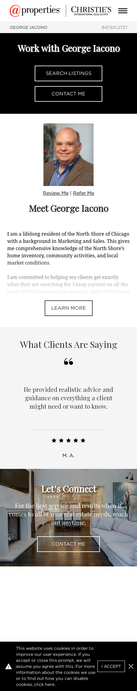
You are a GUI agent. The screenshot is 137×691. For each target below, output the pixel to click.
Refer (83, 193)
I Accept (111, 666)
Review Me (55, 193)
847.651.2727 (114, 27)
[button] (131, 666)
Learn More (68, 308)
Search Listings (68, 73)
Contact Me (68, 94)
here (49, 684)
